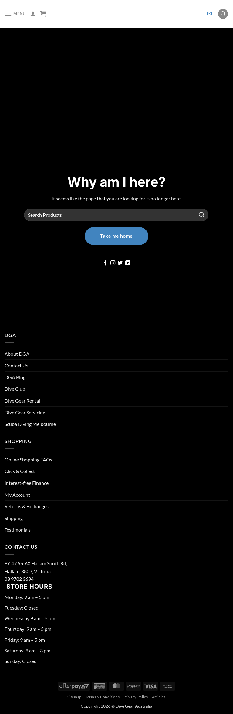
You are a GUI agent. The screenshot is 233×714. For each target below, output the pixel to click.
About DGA (17, 354)
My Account (17, 495)
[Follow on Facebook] (105, 263)
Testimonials (18, 529)
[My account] (33, 13)
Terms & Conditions (102, 697)
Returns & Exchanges (27, 506)
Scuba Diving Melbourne (30, 424)
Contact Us (16, 365)
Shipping (14, 518)
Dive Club (15, 389)
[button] (15, 13)
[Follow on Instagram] (112, 263)
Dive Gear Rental (22, 400)
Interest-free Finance (27, 483)
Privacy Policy (135, 697)
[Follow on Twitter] (120, 263)
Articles (159, 697)
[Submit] (202, 215)
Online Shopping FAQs (28, 459)
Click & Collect (20, 471)
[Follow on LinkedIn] (127, 263)
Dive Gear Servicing (25, 412)
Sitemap (74, 697)
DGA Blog (15, 377)
